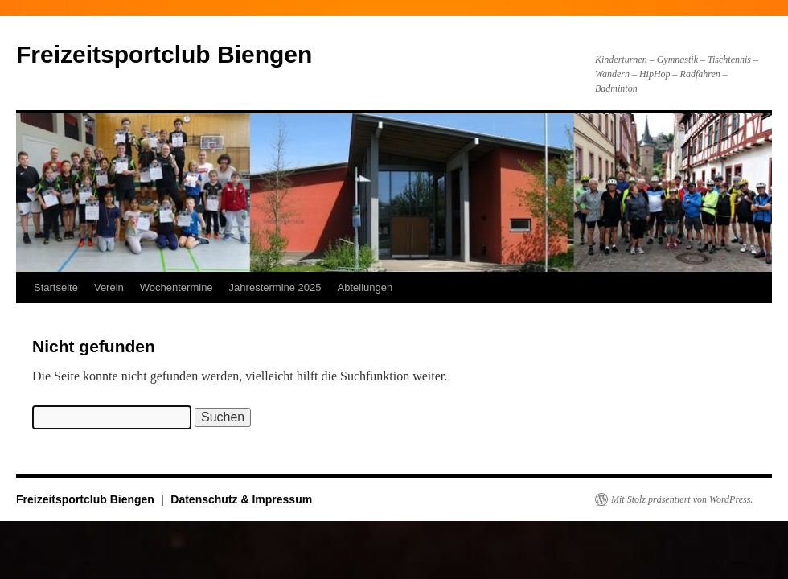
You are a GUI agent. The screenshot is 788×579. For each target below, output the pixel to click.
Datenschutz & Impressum (241, 499)
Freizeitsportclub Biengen (164, 54)
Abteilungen (365, 287)
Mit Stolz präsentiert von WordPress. (682, 499)
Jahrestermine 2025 (275, 287)
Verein (109, 287)
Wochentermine (176, 287)
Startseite (56, 287)
